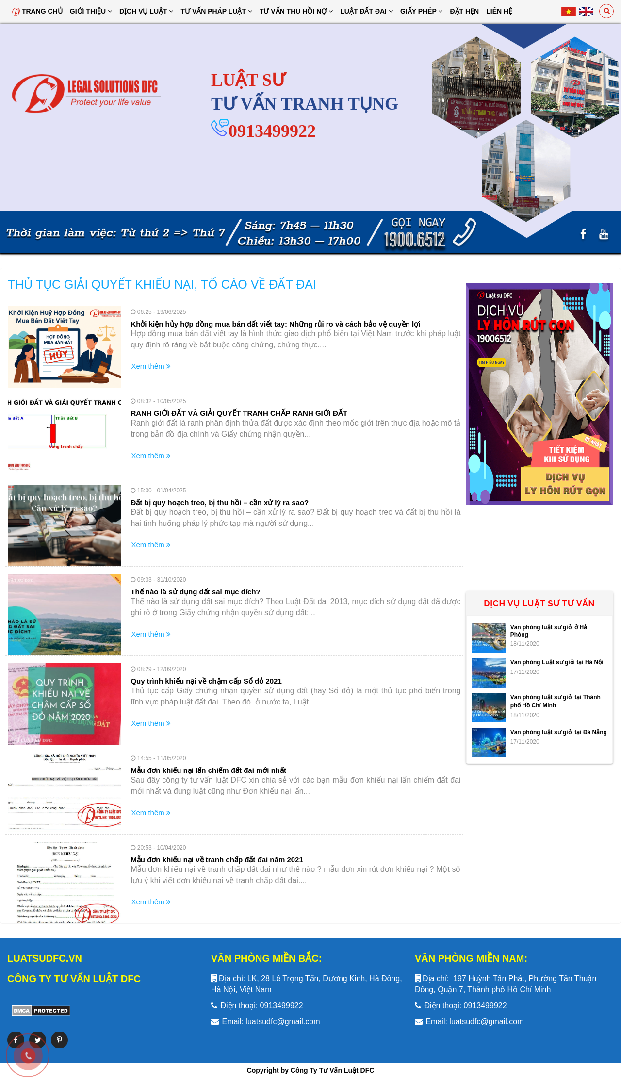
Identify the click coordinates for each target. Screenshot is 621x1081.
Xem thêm (151, 366)
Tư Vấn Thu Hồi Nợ (296, 11)
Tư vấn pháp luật (216, 11)
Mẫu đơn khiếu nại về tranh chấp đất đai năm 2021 (217, 859)
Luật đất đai (366, 11)
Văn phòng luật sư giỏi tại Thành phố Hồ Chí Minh (555, 701)
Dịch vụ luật (146, 11)
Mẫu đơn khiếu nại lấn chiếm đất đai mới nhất (208, 770)
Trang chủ (37, 11)
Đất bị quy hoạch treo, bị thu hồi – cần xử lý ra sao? (220, 502)
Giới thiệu (91, 11)
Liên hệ (499, 11)
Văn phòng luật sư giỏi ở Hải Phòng (549, 631)
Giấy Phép (421, 11)
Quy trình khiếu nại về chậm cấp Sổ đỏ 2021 (206, 681)
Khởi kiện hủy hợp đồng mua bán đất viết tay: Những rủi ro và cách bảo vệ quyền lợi (275, 324)
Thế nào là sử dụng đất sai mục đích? (195, 592)
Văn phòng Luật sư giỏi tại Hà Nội (557, 662)
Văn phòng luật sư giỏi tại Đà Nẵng (558, 732)
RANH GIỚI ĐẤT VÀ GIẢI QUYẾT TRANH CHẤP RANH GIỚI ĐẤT (239, 413)
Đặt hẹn (464, 11)
